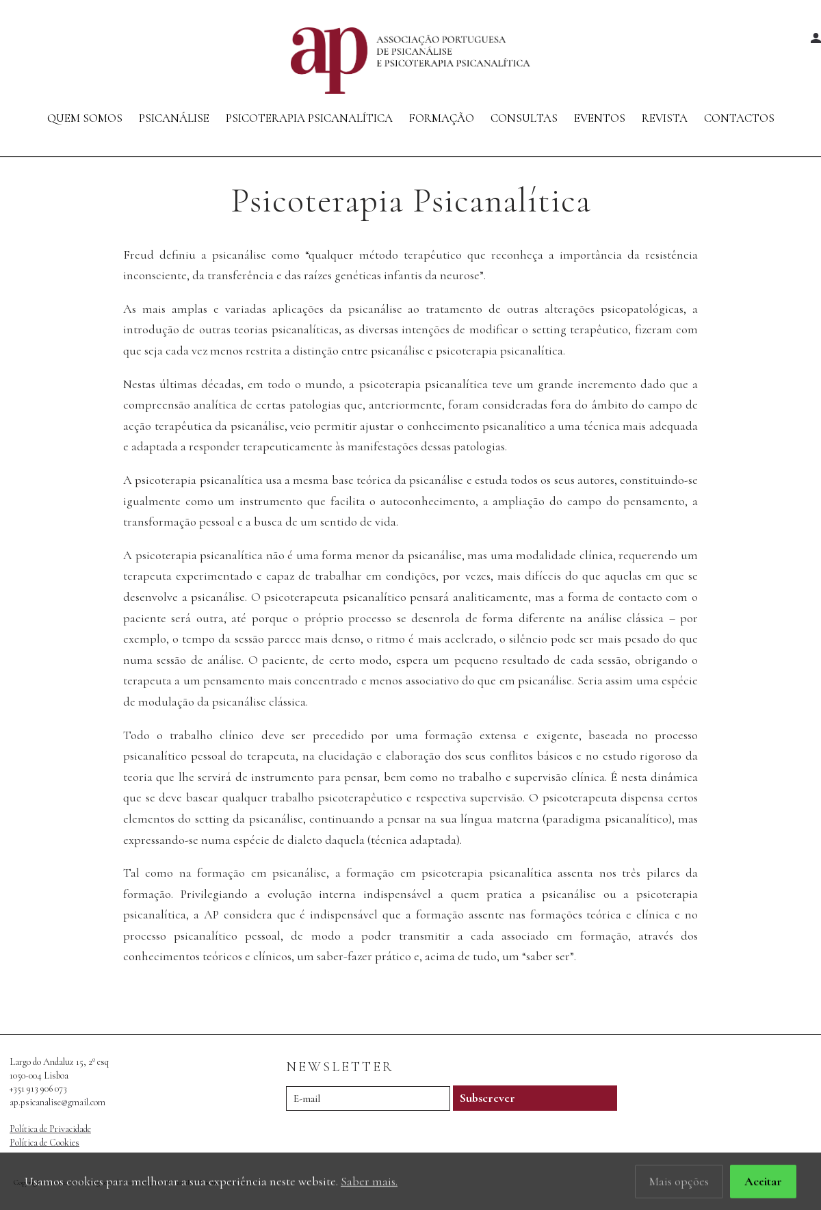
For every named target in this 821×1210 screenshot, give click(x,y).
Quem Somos (84, 118)
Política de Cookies (44, 1142)
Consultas (524, 118)
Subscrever (487, 1097)
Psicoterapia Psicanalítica (309, 118)
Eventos (599, 118)
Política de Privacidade (50, 1129)
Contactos (739, 118)
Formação (441, 118)
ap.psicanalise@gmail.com (57, 1102)
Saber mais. (369, 1181)
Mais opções (679, 1181)
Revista (665, 118)
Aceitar (763, 1181)
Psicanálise (174, 118)
